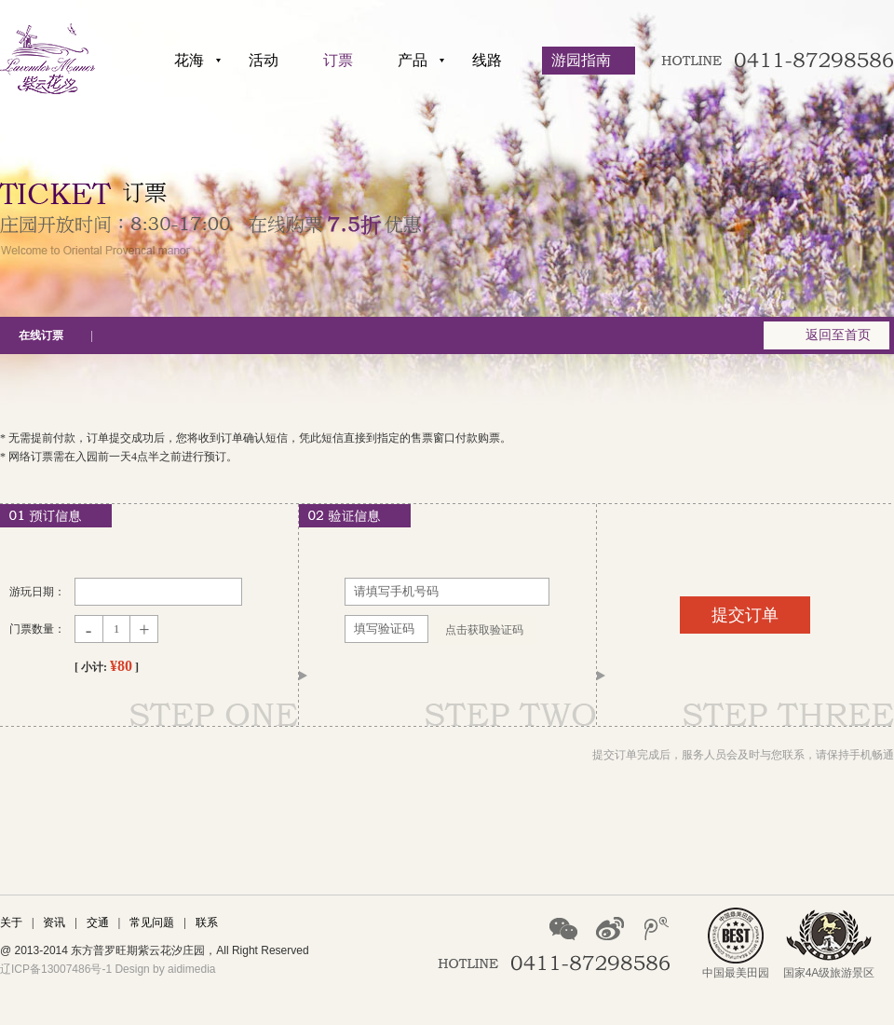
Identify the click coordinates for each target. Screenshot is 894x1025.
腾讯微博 (656, 928)
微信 (563, 928)
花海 (189, 60)
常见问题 (151, 922)
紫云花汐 (47, 58)
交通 (98, 922)
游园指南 (581, 60)
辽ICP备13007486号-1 (56, 969)
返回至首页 (838, 335)
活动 (263, 60)
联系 (207, 922)
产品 (412, 60)
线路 (487, 60)
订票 (338, 60)
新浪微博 (610, 928)
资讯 (54, 922)
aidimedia (191, 969)
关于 (11, 922)
